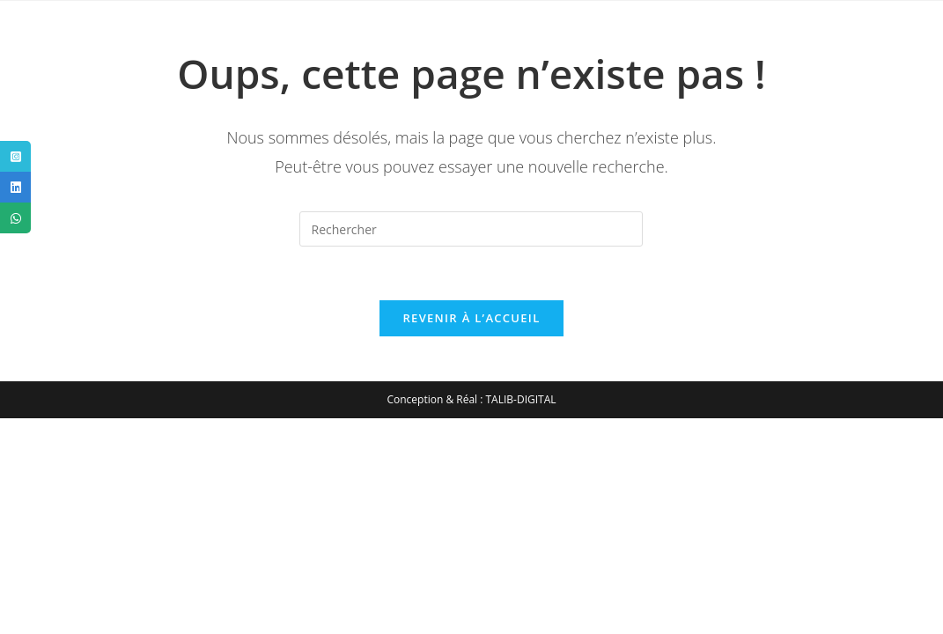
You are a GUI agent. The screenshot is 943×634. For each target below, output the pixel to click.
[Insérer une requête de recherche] (471, 229)
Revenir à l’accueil (471, 318)
